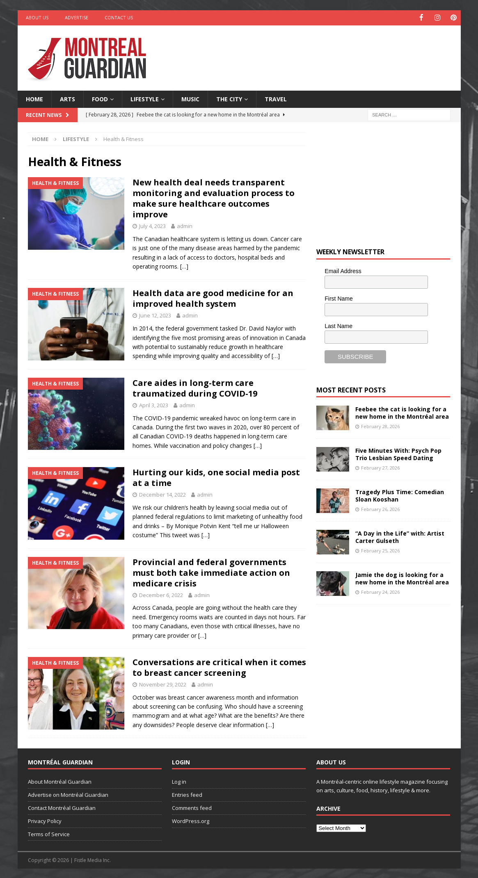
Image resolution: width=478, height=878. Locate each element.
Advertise (76, 17)
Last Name (338, 325)
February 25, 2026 (380, 550)
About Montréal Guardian (59, 781)
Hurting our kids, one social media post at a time (216, 477)
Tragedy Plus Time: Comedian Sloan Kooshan (399, 495)
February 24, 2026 (380, 591)
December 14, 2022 (162, 494)
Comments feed (192, 807)
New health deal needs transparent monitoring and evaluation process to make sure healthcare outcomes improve (214, 197)
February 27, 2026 (380, 467)
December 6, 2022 (161, 594)
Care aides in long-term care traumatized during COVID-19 (195, 387)
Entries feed (187, 794)
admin (184, 225)
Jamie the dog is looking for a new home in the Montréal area (402, 578)
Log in (179, 781)
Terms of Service (49, 833)
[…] (184, 266)
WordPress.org (190, 820)
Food (100, 98)
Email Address (343, 270)
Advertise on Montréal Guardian (68, 794)
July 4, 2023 (152, 225)
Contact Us (119, 17)
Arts (67, 98)
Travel (276, 98)
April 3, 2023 (153, 404)
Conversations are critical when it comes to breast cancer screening (219, 666)
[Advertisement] (318, 51)
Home (34, 98)
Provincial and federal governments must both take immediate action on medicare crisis (211, 572)
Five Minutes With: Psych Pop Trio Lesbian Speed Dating (398, 453)
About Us (37, 17)
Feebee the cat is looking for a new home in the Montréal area (402, 412)
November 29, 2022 (162, 683)
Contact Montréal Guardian (62, 807)
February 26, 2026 (380, 508)
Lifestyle (144, 98)
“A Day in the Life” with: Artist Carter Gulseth (399, 536)
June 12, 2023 (155, 315)
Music (190, 98)
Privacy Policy (45, 820)
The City (229, 98)
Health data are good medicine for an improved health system (213, 298)
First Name (338, 297)
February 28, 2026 (380, 425)
